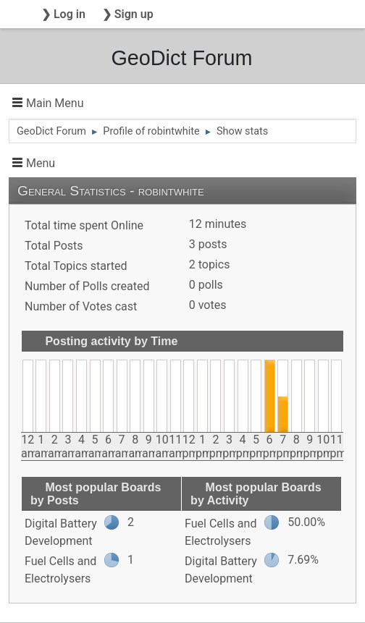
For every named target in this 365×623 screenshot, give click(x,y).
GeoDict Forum (181, 57)
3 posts (208, 244)
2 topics (209, 264)
